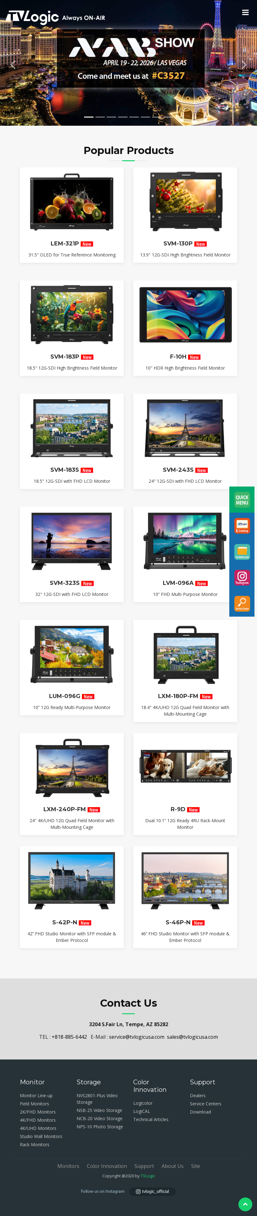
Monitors (68, 1166)
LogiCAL (141, 1111)
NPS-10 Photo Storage (100, 1127)
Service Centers (205, 1104)
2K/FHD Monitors (38, 1112)
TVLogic (148, 1176)
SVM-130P (178, 248)
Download (200, 1112)
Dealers (198, 1095)
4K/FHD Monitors (38, 1120)
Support (144, 1166)
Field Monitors (34, 1104)
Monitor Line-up (36, 1095)
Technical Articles (150, 1119)
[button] (13, 63)
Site (195, 1166)
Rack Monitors (34, 1144)
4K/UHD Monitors (38, 1128)
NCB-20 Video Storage (100, 1118)
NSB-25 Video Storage (99, 1110)
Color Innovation (107, 1166)
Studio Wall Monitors (41, 1136)
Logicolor (142, 1103)
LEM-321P (65, 248)
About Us (173, 1166)
